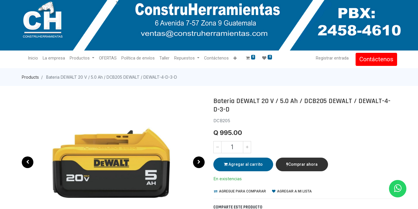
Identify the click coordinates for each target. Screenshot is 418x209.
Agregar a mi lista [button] (292, 191)
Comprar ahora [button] (302, 164)
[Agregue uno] (247, 147)
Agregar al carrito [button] (243, 164)
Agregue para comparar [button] (240, 191)
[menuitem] (33, 58)
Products (30, 77)
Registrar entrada (331, 58)
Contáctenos (375, 59)
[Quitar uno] (217, 147)
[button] (235, 58)
